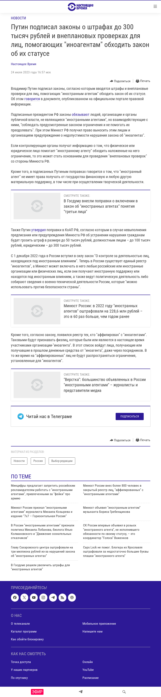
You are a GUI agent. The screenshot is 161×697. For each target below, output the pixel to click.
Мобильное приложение (99, 624)
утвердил (38, 230)
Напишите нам (92, 631)
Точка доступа (21, 662)
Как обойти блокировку (27, 639)
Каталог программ (23, 631)
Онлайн (87, 662)
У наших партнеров (24, 670)
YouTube (88, 670)
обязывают (80, 114)
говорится (32, 99)
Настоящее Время (23, 64)
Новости (18, 18)
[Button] (120, 81)
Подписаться (129, 416)
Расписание (90, 677)
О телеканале (20, 624)
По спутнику (19, 677)
